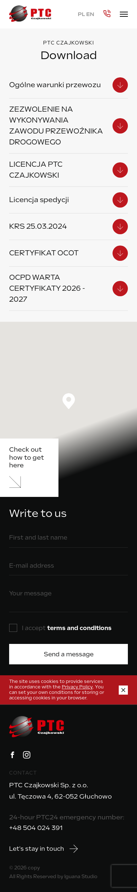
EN (90, 14)
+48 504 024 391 (35, 827)
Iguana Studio (81, 876)
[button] (68, 401)
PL (81, 14)
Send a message (69, 654)
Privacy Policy (77, 687)
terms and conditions (79, 628)
